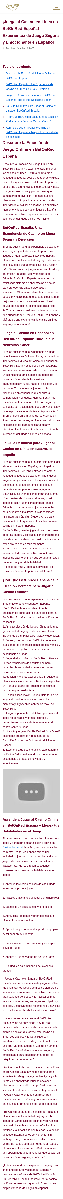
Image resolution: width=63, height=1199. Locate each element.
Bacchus (10, 48)
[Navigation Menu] (56, 7)
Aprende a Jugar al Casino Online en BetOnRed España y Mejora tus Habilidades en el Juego (32, 132)
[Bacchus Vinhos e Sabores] (13, 6)
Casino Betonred (13, 847)
